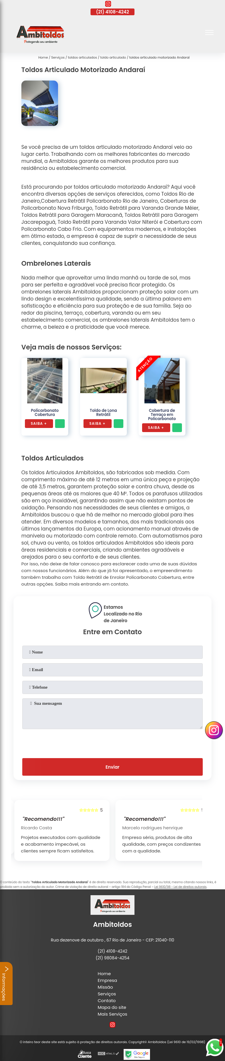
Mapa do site (112, 1007)
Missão (105, 987)
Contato (107, 1000)
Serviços (107, 994)
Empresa (107, 980)
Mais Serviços (112, 1014)
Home (104, 973)
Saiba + (39, 423)
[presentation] (112, 742)
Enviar (112, 767)
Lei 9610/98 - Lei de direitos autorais (180, 887)
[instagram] (108, 4)
